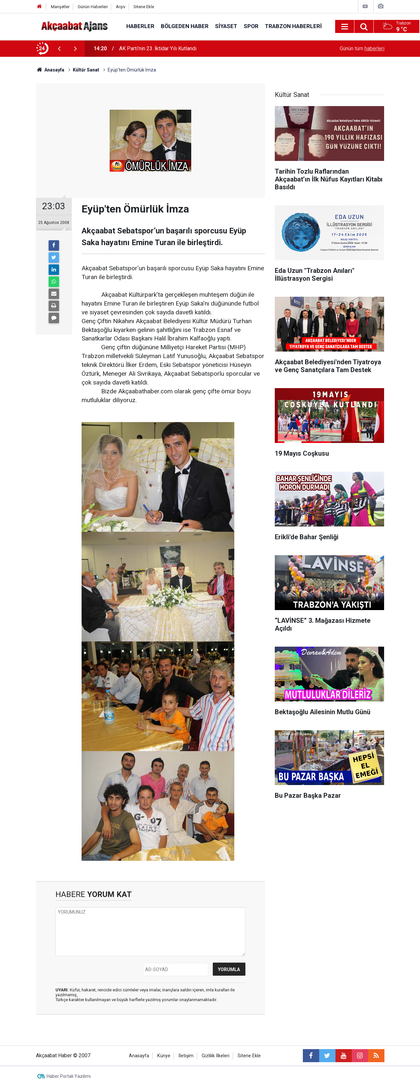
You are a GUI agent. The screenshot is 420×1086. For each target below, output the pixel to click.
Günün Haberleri (93, 6)
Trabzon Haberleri (293, 26)
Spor (251, 26)
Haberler (140, 26)
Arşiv (120, 6)
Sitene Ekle (143, 6)
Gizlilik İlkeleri (215, 1056)
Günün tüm (362, 48)
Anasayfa (139, 1056)
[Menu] (345, 27)
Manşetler (60, 6)
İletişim (186, 1056)
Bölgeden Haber (185, 26)
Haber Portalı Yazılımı (69, 1076)
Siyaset (226, 26)
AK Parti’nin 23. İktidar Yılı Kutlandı (157, 48)
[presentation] (59, 49)
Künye (163, 1056)
